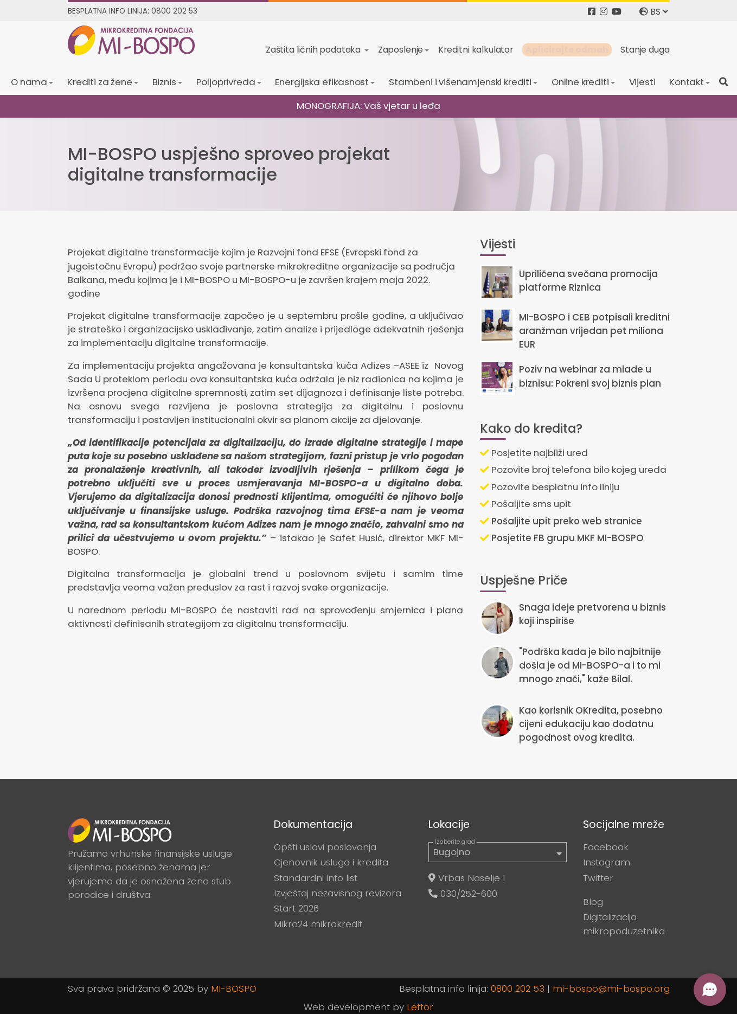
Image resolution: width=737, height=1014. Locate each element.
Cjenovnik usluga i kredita (331, 862)
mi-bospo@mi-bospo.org (611, 988)
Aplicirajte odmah (566, 49)
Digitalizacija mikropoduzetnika (624, 923)
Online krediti (580, 81)
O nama (29, 81)
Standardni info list (315, 877)
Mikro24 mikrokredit (318, 923)
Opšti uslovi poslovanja (325, 846)
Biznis (164, 81)
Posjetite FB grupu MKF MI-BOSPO (562, 537)
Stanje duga (644, 49)
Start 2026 (296, 908)
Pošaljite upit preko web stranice (561, 521)
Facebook (606, 846)
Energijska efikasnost (322, 81)
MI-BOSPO (234, 988)
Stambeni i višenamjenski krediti (460, 81)
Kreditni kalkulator (475, 49)
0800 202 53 (517, 988)
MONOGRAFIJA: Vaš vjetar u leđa (368, 105)
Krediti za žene (99, 81)
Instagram (606, 862)
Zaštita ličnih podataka (314, 49)
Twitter (598, 877)
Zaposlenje (400, 49)
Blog (593, 901)
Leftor (420, 1006)
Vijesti (642, 81)
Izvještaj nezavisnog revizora (337, 893)
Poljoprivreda (225, 81)
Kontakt (686, 81)
